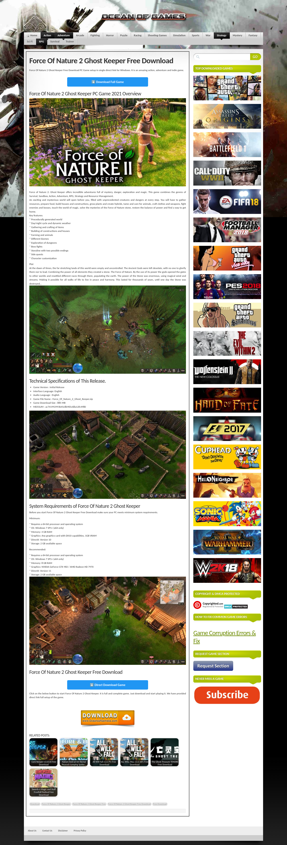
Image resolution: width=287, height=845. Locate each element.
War (208, 35)
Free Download (160, 804)
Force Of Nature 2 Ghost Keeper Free (89, 804)
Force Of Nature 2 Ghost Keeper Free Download (129, 804)
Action (47, 36)
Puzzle (124, 35)
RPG (41, 42)
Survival (54, 41)
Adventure (63, 36)
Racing (138, 35)
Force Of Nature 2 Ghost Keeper (56, 804)
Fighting (95, 35)
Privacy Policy (80, 830)
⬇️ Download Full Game (107, 82)
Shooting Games (157, 35)
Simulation (179, 35)
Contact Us (47, 830)
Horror (110, 35)
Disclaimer (63, 830)
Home (33, 35)
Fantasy (253, 35)
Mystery (237, 35)
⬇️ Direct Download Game (107, 685)
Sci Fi (30, 41)
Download (34, 804)
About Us (32, 830)
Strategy (221, 36)
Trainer (70, 41)
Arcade (80, 35)
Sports (195, 35)
